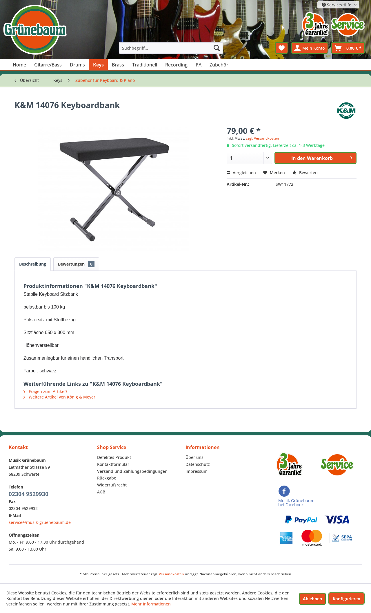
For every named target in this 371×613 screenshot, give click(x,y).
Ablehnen (312, 598)
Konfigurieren (346, 598)
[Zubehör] (218, 64)
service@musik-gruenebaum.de (40, 522)
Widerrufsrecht (112, 485)
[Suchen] (217, 48)
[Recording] (176, 64)
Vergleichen (241, 172)
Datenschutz (198, 464)
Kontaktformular (113, 464)
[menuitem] (171, 48)
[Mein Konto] (309, 48)
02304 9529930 (28, 494)
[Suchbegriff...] (171, 48)
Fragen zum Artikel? (45, 391)
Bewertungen (76, 264)
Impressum (197, 471)
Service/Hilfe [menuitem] (337, 5)
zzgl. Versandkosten (262, 138)
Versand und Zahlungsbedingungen (132, 471)
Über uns (194, 457)
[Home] (19, 64)
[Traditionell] (144, 64)
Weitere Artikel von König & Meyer (59, 397)
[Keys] (98, 64)
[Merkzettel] (281, 48)
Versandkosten (171, 573)
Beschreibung (32, 264)
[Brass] (118, 64)
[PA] (198, 64)
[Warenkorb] (348, 48)
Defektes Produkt (114, 457)
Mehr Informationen (151, 604)
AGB (101, 492)
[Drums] (77, 64)
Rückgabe (106, 478)
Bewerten (305, 172)
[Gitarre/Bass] (48, 64)
